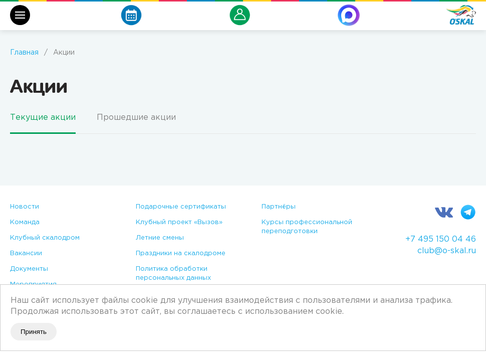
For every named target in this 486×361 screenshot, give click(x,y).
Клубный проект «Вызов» (179, 222)
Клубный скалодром (45, 238)
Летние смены (160, 238)
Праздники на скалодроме (180, 253)
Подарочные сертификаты (181, 207)
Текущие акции (43, 117)
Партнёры (279, 207)
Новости (24, 207)
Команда (25, 222)
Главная (24, 53)
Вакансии (26, 253)
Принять (34, 331)
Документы (29, 269)
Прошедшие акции (136, 117)
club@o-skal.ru (446, 251)
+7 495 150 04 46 (440, 239)
